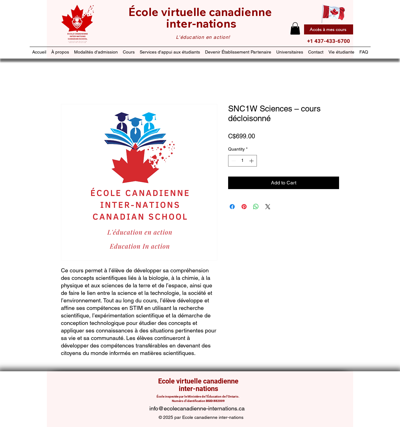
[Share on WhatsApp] (256, 206)
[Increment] (252, 160)
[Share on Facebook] (232, 206)
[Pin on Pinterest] (244, 206)
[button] (295, 28)
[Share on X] (268, 206)
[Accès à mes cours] (328, 29)
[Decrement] (233, 160)
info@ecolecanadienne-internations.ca (197, 408)
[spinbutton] (242, 160)
